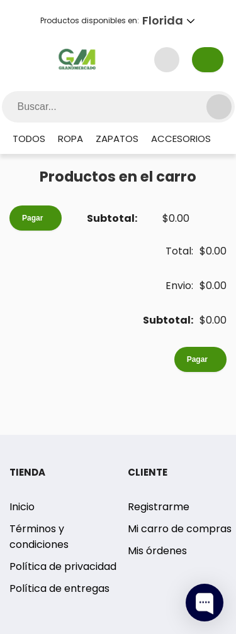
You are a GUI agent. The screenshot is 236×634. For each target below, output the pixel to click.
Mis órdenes (157, 551)
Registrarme (158, 507)
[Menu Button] (28, 60)
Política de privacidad (62, 566)
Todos (29, 138)
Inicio (22, 507)
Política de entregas (59, 588)
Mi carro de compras (180, 529)
